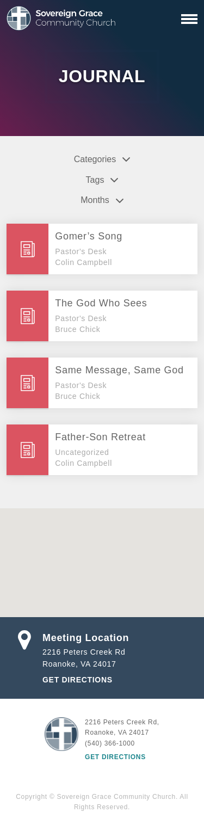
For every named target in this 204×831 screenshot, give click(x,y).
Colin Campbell (83, 262)
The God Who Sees (101, 303)
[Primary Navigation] (189, 19)
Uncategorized (82, 452)
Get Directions (77, 679)
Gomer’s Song (88, 236)
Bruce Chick (77, 329)
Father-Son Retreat (100, 437)
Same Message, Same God (119, 370)
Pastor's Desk (81, 251)
